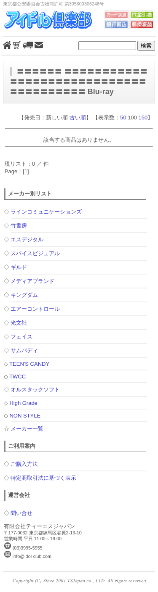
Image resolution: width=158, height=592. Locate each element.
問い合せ (21, 513)
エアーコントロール (35, 309)
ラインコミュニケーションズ (46, 212)
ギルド (19, 267)
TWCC (17, 376)
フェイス (21, 336)
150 (143, 117)
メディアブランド (32, 281)
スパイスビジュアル (35, 253)
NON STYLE (24, 415)
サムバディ (24, 350)
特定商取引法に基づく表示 (43, 478)
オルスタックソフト (35, 389)
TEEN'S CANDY (29, 364)
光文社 (19, 323)
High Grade (23, 403)
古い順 (78, 117)
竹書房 (19, 225)
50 (123, 117)
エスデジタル (27, 239)
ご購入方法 (24, 464)
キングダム (24, 295)
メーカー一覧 (27, 429)
